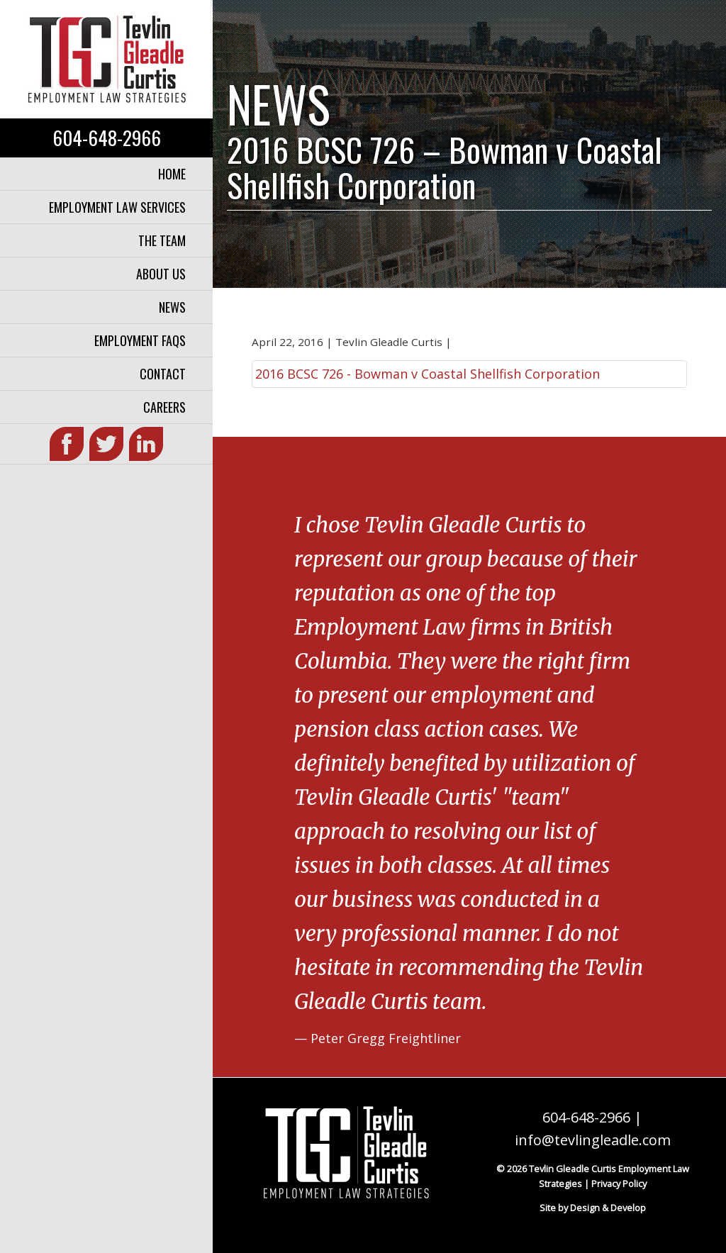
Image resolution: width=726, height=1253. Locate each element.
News (172, 307)
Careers (164, 407)
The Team (162, 240)
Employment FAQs (140, 340)
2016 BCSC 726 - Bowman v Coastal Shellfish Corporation (427, 373)
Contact (163, 373)
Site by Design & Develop (593, 1207)
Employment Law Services (117, 207)
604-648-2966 (106, 137)
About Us (161, 273)
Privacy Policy (619, 1183)
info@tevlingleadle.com (593, 1139)
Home (172, 174)
